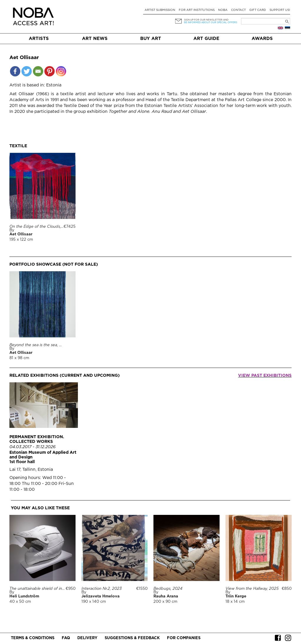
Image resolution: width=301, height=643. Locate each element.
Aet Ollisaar (20, 234)
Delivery (87, 638)
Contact (238, 10)
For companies (183, 638)
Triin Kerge (235, 596)
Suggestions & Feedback (132, 638)
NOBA (223, 10)
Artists (39, 39)
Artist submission (160, 10)
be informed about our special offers (210, 22)
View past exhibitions (265, 375)
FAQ (66, 638)
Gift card (257, 10)
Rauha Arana (165, 596)
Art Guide (206, 39)
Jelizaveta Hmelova (100, 596)
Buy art (150, 39)
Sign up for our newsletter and (206, 20)
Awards (262, 39)
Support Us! (280, 10)
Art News (95, 39)
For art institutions (197, 10)
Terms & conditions (32, 638)
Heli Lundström (24, 596)
